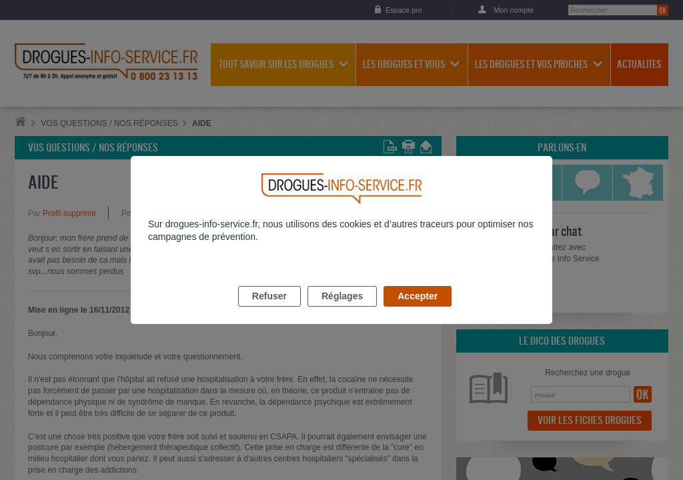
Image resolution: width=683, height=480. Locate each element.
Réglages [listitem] (342, 311)
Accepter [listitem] (418, 311)
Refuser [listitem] (269, 311)
